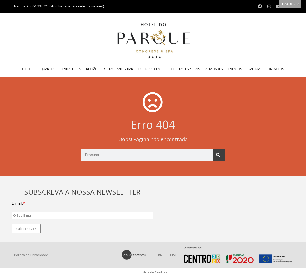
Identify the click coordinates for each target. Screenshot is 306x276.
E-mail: (17, 203)
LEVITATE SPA (71, 69)
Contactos (275, 69)
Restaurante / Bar (118, 69)
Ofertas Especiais (185, 69)
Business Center (152, 69)
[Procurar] (219, 155)
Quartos (47, 69)
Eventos (235, 69)
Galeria (254, 69)
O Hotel (28, 69)
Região (92, 69)
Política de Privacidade (31, 255)
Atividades (214, 69)
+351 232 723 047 (42, 6)
